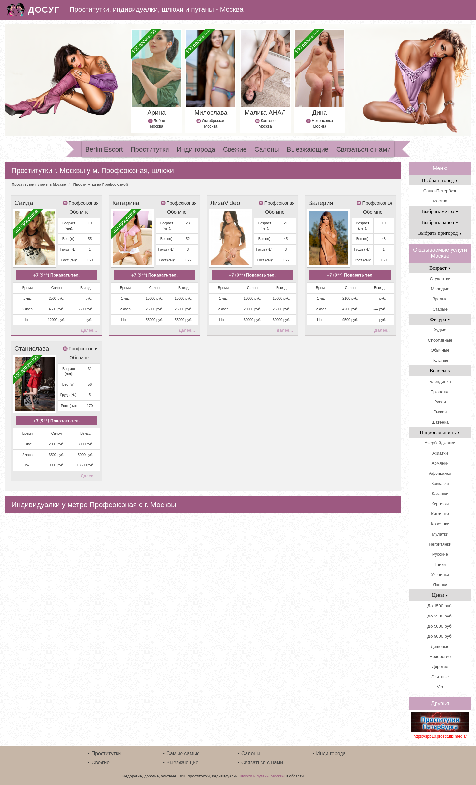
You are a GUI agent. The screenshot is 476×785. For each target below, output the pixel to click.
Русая (440, 401)
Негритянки (440, 544)
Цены (440, 595)
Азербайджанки (440, 443)
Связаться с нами (363, 149)
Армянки (440, 463)
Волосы (440, 370)
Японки (440, 584)
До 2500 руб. (439, 616)
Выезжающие (307, 149)
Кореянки (440, 523)
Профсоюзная (84, 203)
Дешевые (440, 646)
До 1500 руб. (439, 605)
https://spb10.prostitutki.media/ (440, 736)
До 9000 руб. (439, 636)
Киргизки (440, 503)
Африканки (440, 473)
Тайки (440, 564)
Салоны (266, 149)
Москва (440, 201)
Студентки (440, 278)
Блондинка (440, 381)
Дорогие (440, 666)
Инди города (196, 149)
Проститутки (150, 149)
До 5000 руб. (439, 626)
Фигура (440, 319)
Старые (440, 309)
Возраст (440, 268)
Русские (440, 554)
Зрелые (440, 298)
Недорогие (440, 656)
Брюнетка (440, 391)
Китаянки (440, 513)
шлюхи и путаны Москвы (262, 776)
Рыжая (440, 411)
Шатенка (440, 422)
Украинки (440, 574)
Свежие (235, 149)
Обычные (440, 350)
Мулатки (440, 534)
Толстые (440, 360)
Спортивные (440, 340)
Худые (440, 330)
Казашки (440, 493)
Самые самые (183, 753)
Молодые (440, 288)
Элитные (440, 676)
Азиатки (440, 453)
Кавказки (440, 483)
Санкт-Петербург (440, 190)
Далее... (89, 330)
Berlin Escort (104, 149)
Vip (440, 686)
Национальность (440, 432)
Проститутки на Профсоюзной (100, 184)
